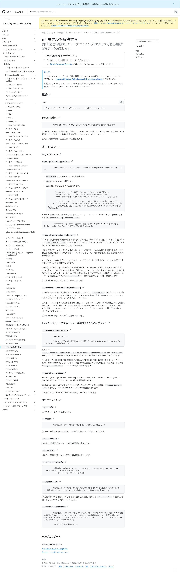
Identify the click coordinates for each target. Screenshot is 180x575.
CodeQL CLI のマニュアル (109, 33)
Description (51, 117)
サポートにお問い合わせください (55, 552)
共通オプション (51, 399)
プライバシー (68, 566)
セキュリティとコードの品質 (52, 33)
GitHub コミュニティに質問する (55, 549)
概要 (46, 94)
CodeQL (94, 33)
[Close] (173, 3)
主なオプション (51, 154)
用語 (60, 566)
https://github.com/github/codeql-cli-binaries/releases (79, 79)
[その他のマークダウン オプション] (157, 41)
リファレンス (70, 33)
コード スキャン (83, 33)
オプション (50, 146)
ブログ (110, 566)
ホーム (6, 19)
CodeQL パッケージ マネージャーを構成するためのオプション (76, 323)
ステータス (79, 566)
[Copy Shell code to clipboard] (121, 102)
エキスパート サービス (98, 566)
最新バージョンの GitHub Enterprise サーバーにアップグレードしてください (122, 23)
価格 (86, 566)
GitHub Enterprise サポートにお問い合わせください (70, 25)
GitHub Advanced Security (60, 64)
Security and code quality (17, 23)
